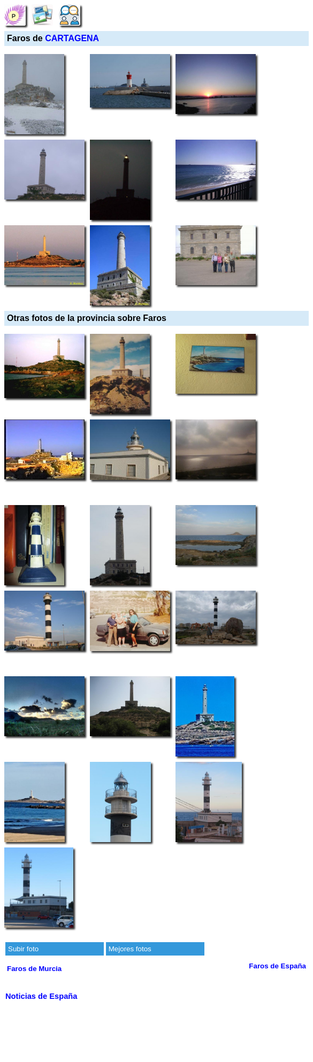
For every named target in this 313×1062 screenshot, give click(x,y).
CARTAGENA (72, 38)
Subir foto (23, 949)
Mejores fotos (130, 949)
